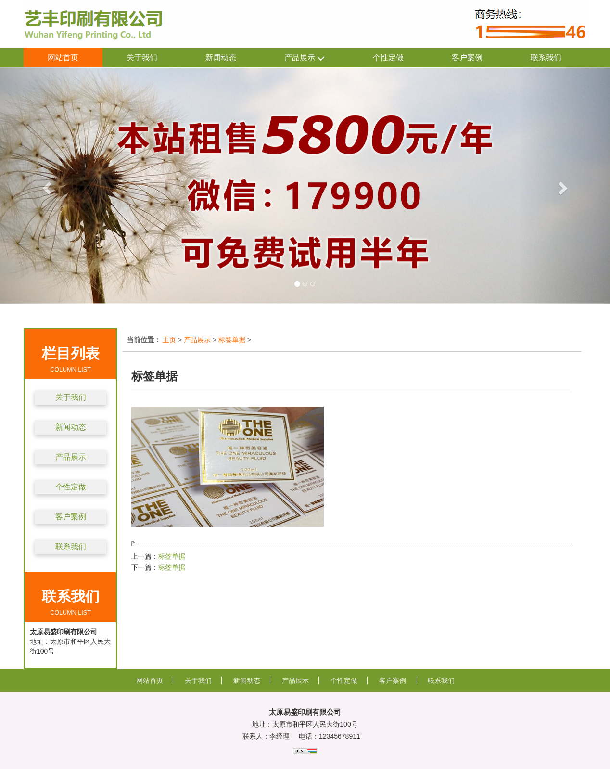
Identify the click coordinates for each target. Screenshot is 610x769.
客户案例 (467, 57)
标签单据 (231, 340)
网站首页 (63, 57)
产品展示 (304, 58)
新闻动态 (220, 57)
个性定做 (388, 57)
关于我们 (142, 57)
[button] (45, 185)
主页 (169, 340)
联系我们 (546, 57)
